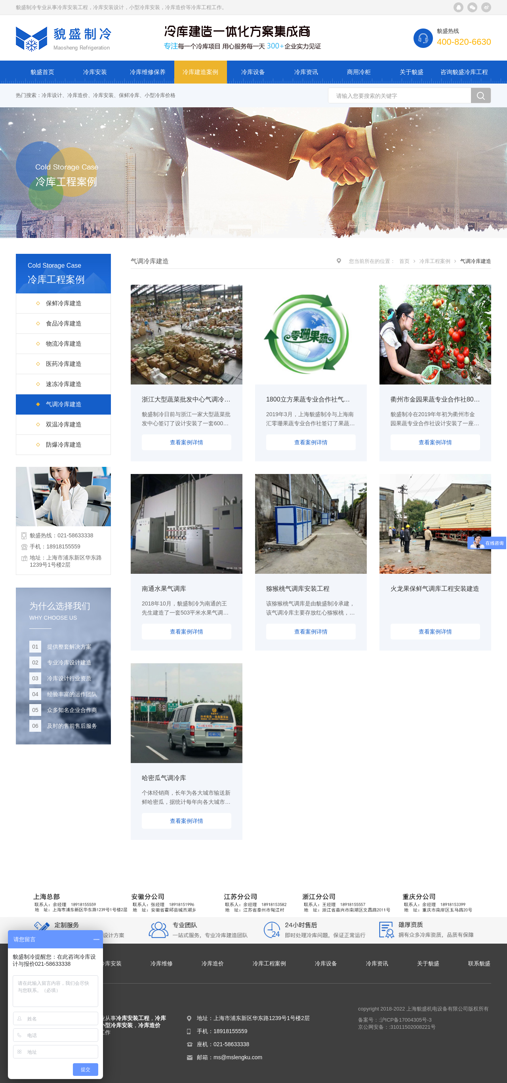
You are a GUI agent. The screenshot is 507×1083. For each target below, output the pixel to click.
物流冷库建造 (64, 343)
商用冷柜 (359, 72)
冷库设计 (52, 95)
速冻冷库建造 (64, 384)
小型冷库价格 (160, 95)
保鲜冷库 (129, 95)
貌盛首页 (42, 72)
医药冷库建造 (64, 363)
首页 (404, 261)
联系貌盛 (479, 963)
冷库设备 (253, 72)
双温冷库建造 (64, 424)
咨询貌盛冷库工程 (464, 72)
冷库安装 (95, 72)
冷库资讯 (306, 72)
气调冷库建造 (64, 404)
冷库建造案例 (200, 72)
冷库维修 (162, 963)
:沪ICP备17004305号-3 (405, 1020)
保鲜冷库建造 (64, 303)
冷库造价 (77, 95)
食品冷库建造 (64, 323)
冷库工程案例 (434, 261)
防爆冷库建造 (64, 444)
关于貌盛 (411, 72)
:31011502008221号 (412, 1027)
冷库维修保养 (148, 72)
